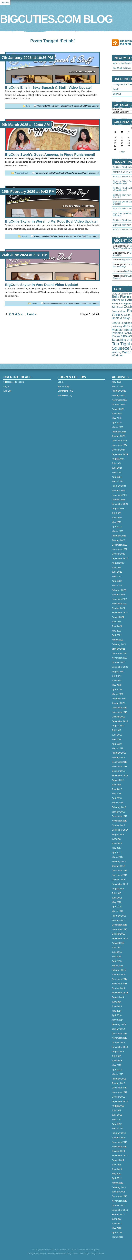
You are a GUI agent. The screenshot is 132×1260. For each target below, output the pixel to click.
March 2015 (117, 965)
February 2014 (119, 1024)
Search (5, 2)
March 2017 (117, 857)
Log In (116, 89)
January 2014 (118, 1029)
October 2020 (118, 662)
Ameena (18, 173)
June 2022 (117, 572)
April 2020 (117, 689)
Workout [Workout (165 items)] (117, 355)
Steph (25, 173)
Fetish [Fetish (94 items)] (124, 315)
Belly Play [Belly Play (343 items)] (119, 296)
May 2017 (116, 848)
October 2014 (118, 988)
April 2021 (117, 635)
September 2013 (120, 1047)
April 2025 (117, 422)
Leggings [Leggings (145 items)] (126, 323)
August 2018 (118, 780)
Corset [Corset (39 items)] (120, 307)
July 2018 (116, 784)
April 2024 (117, 477)
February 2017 (119, 861)
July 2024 (116, 463)
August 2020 (118, 671)
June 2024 (117, 468)
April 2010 (117, 1232)
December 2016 (119, 870)
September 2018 (120, 775)
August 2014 (118, 997)
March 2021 (117, 639)
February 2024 (119, 486)
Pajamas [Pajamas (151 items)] (117, 333)
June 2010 (117, 1223)
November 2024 (119, 445)
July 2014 (116, 1001)
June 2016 (117, 897)
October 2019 (118, 716)
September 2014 (120, 992)
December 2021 (119, 599)
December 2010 (119, 1196)
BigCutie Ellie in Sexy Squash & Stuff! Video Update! (48, 87)
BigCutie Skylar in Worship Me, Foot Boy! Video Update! (51, 221)
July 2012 (116, 1110)
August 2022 (118, 563)
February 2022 (119, 590)
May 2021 (116, 630)
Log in (61, 382)
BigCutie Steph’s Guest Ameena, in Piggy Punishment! (50, 154)
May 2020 (116, 685)
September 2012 (120, 1101)
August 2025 (118, 409)
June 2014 (117, 1006)
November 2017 (119, 820)
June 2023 (117, 517)
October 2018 (118, 771)
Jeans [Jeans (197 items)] (116, 323)
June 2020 (117, 680)
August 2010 (118, 1214)
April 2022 (117, 581)
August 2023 (118, 508)
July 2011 (116, 1164)
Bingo (43, 1253)
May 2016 (116, 902)
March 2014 (117, 1020)
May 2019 (116, 739)
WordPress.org (65, 395)
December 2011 (119, 1142)
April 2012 (117, 1124)
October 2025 (118, 404)
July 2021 (116, 621)
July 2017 (116, 839)
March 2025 (117, 427)
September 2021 (120, 612)
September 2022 (120, 558)
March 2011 (117, 1182)
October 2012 (118, 1097)
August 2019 (118, 725)
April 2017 (117, 852)
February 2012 (119, 1133)
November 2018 (119, 766)
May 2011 (116, 1173)
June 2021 (117, 626)
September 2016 (120, 884)
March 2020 (117, 694)
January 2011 (118, 1191)
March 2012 (117, 1128)
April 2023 (117, 526)
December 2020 (119, 653)
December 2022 (119, 545)
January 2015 (118, 974)
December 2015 (119, 924)
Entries (63, 386)
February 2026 (119, 391)
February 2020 (119, 698)
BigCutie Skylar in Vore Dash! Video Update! (41, 285)
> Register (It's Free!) (13, 382)
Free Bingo (84, 1253)
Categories (117, 109)
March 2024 (117, 481)
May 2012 (116, 1119)
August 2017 (118, 834)
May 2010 (116, 1228)
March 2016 (117, 911)
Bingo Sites (72, 1253)
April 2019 (117, 744)
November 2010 (119, 1201)
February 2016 (119, 916)
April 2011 (117, 1178)
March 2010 (117, 1237)
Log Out (117, 94)
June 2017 (117, 843)
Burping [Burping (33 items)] (115, 304)
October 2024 (118, 449)
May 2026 (116, 382)
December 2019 (119, 707)
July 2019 (116, 730)
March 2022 (117, 585)
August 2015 (118, 943)
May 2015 (116, 956)
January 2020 (118, 703)
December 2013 (119, 1033)
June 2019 (117, 735)
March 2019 (117, 748)
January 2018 (118, 812)
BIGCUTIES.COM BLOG (56, 19)
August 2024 (118, 458)
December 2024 (119, 440)
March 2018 (117, 802)
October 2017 (118, 825)
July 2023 (116, 513)
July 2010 (116, 1219)
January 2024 (118, 490)
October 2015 (118, 934)
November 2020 (119, 658)
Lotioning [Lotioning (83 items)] (117, 326)
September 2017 (120, 830)
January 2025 (118, 436)
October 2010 (118, 1205)
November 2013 (119, 1038)
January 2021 (118, 649)
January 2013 (118, 1083)
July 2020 (116, 676)
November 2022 (119, 549)
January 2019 (118, 757)
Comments (65, 391)
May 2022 (116, 576)
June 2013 (117, 1060)
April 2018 (117, 798)
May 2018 (116, 793)
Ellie (28, 106)
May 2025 (116, 418)
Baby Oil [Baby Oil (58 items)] (116, 293)
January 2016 (118, 920)
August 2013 (118, 1051)
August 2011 (118, 1160)
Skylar (24, 236)
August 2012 (118, 1105)
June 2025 (117, 413)
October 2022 (118, 553)
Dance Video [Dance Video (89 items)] (119, 311)
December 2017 (119, 816)
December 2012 (119, 1087)
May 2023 (116, 522)
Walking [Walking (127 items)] (116, 352)
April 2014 (117, 1015)
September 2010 (120, 1210)
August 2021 (118, 617)
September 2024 (120, 454)
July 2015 (116, 947)
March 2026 (117, 386)
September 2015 (120, 938)
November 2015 (119, 929)
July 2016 (116, 893)
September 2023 (120, 504)
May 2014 (116, 1011)
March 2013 (117, 1074)
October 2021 (118, 608)
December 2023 (119, 495)
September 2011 (120, 1155)
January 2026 (118, 395)
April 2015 (117, 961)
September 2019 (120, 721)
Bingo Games (97, 1253)
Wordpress (94, 1249)
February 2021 (119, 644)
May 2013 (116, 1065)
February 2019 (119, 753)
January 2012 (118, 1137)
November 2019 (119, 712)
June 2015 (117, 952)
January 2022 (118, 594)
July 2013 (116, 1056)
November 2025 (119, 400)
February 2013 (119, 1078)
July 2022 (116, 567)
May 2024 (116, 472)
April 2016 (117, 906)
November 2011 (119, 1146)
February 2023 (119, 535)
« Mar (122, 151)
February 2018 (119, 807)
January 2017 (118, 866)
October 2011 (118, 1151)
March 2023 (117, 531)
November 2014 (119, 983)
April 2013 (117, 1069)
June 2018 (117, 789)
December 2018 (119, 762)
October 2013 (118, 1042)
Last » (31, 314)
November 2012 (119, 1092)
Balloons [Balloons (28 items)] (124, 294)
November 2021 (119, 603)
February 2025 (119, 431)
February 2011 (119, 1187)
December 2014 (119, 979)
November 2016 (119, 875)
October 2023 (118, 499)
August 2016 (118, 888)
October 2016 (118, 879)
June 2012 (117, 1115)
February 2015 (119, 970)
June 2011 (117, 1169)
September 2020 (120, 667)
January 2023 (118, 540)
